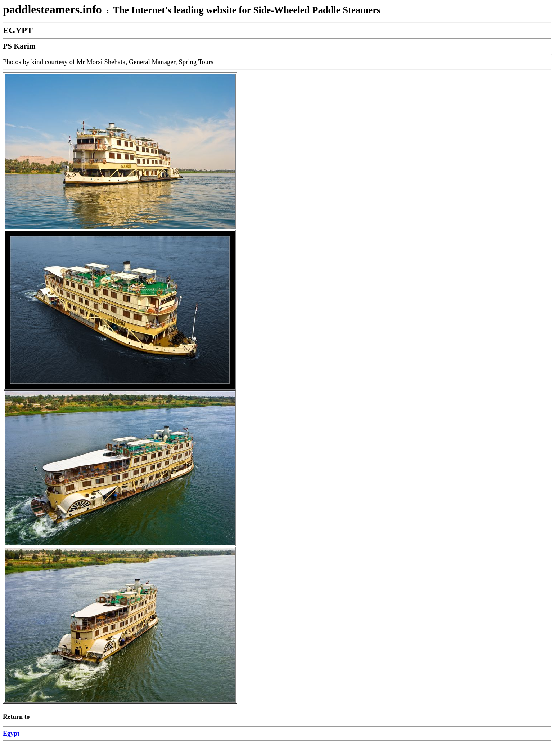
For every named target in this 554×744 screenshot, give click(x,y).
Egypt (11, 733)
